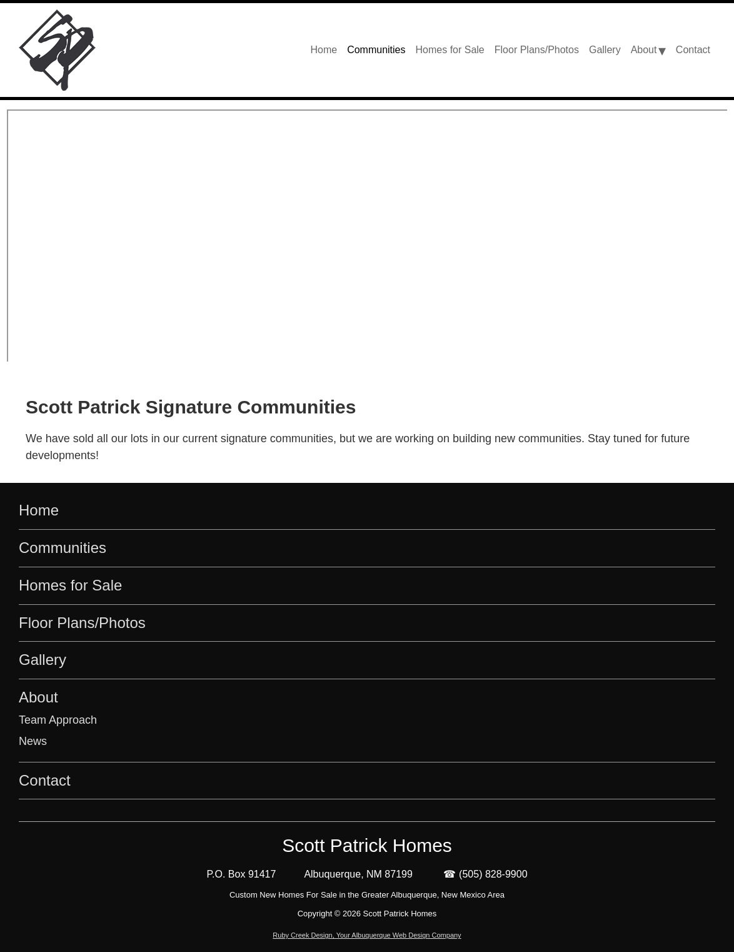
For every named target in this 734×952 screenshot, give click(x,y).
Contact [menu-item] (693, 49)
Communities (62, 547)
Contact (45, 780)
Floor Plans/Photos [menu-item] (537, 49)
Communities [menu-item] (376, 49)
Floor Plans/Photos (82, 622)
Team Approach (58, 720)
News (33, 741)
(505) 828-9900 (493, 874)
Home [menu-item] (323, 49)
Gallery (42, 659)
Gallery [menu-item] (605, 49)
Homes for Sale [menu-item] (450, 49)
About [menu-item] (644, 49)
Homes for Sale (70, 585)
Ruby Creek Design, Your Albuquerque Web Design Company (367, 935)
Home (39, 510)
